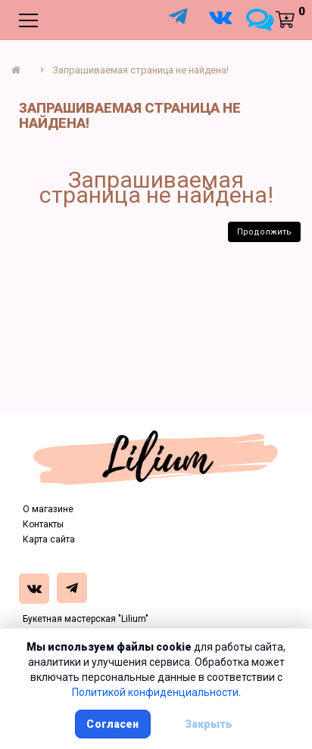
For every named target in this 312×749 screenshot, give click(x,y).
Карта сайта (49, 539)
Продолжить (264, 232)
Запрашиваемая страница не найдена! (140, 70)
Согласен (112, 724)
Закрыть (209, 724)
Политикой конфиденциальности (155, 692)
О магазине (48, 509)
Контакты (43, 524)
